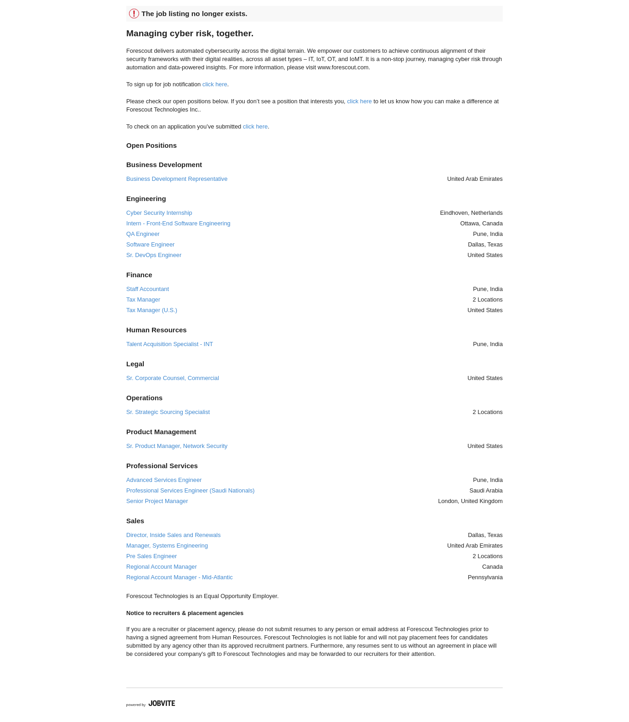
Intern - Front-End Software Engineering (178, 223)
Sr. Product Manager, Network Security (176, 445)
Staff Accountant (147, 288)
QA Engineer (143, 233)
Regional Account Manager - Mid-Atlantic (179, 577)
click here (214, 84)
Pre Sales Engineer (151, 556)
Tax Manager (143, 299)
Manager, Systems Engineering (167, 545)
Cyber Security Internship (159, 212)
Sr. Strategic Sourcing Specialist (168, 412)
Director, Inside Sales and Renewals (173, 535)
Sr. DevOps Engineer (153, 255)
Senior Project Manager (157, 501)
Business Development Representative (177, 178)
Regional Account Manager (161, 566)
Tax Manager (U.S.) (151, 310)
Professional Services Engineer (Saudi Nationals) (190, 490)
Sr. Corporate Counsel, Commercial (172, 378)
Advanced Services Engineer (164, 479)
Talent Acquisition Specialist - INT (169, 344)
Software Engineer (150, 244)
